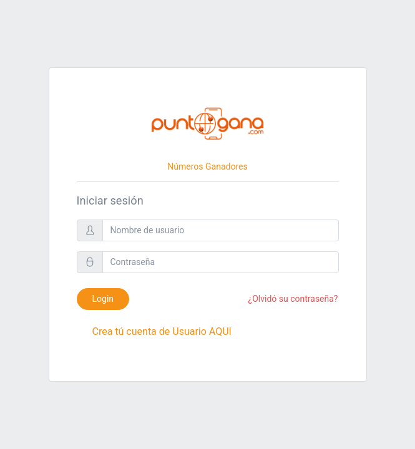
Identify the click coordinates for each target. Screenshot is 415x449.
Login (103, 299)
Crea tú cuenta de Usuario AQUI (162, 331)
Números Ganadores (207, 166)
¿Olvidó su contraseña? (293, 299)
